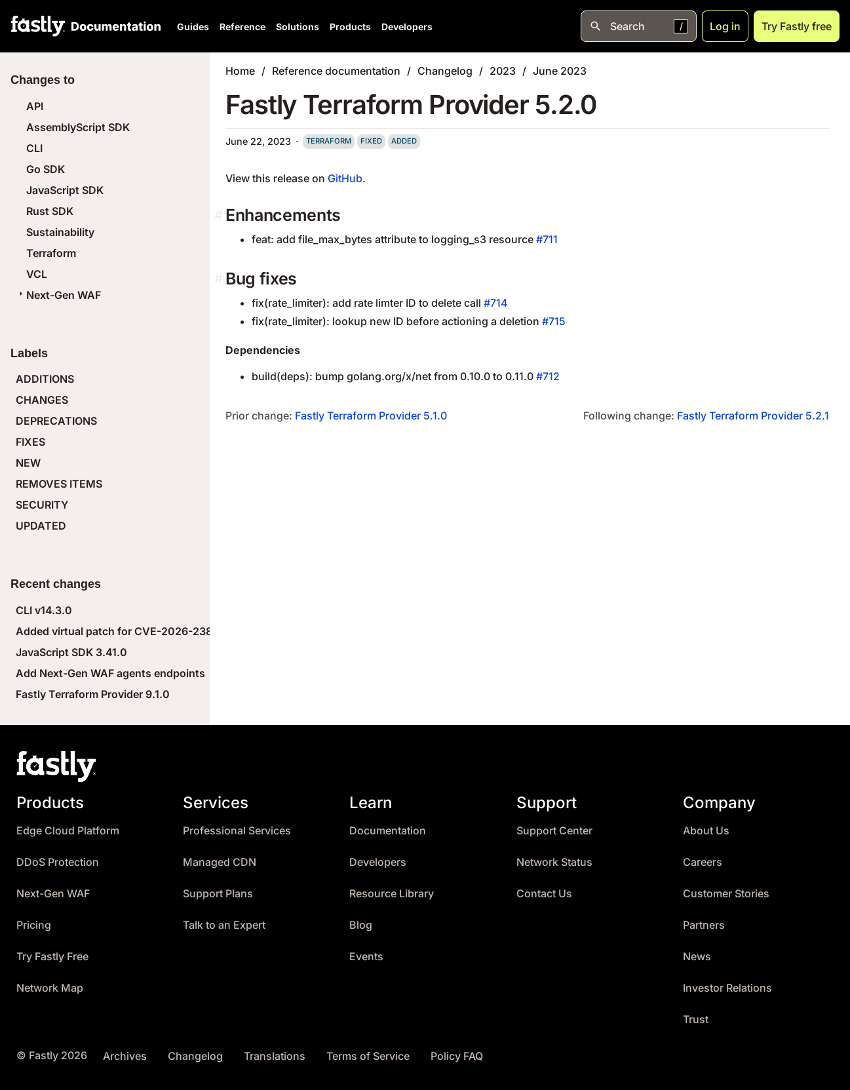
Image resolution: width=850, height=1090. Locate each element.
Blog (360, 925)
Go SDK (45, 169)
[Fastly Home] (38, 26)
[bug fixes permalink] (219, 279)
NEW (28, 462)
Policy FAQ (457, 1056)
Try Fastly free (797, 26)
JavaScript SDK (65, 190)
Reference (242, 26)
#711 (547, 239)
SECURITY (42, 504)
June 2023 (560, 70)
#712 (548, 376)
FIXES (30, 441)
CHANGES (42, 399)
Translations (274, 1056)
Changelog (445, 70)
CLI (34, 148)
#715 (554, 321)
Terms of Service (368, 1056)
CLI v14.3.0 (44, 610)
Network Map (49, 988)
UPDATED (41, 525)
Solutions (297, 26)
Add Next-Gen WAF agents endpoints (110, 673)
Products (350, 26)
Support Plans (218, 893)
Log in (725, 26)
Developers (407, 26)
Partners (704, 925)
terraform (328, 141)
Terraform (51, 253)
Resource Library (391, 893)
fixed (371, 141)
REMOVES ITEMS (59, 483)
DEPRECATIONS (56, 420)
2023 (503, 70)
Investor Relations (727, 988)
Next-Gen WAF (58, 295)
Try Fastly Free (52, 956)
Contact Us (544, 893)
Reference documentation (336, 70)
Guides (193, 26)
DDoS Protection (57, 862)
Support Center (554, 831)
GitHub (345, 178)
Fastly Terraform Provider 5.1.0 (371, 415)
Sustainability (60, 232)
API (34, 106)
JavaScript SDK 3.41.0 (71, 652)
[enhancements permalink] (219, 215)
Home (240, 70)
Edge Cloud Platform (67, 831)
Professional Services (237, 831)
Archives (125, 1056)
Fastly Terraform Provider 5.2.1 (753, 415)
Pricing (33, 925)
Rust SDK (49, 211)
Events (366, 956)
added (404, 141)
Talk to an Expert (224, 925)
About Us (706, 831)
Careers (702, 862)
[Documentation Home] (113, 26)
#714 (496, 302)
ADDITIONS (45, 378)
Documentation (387, 831)
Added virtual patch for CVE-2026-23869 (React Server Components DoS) (203, 631)
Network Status (554, 862)
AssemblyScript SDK (78, 127)
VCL (36, 274)
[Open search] (639, 26)
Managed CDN (219, 862)
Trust (695, 1019)
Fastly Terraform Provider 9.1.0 (93, 694)
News (697, 956)
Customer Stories (726, 893)
